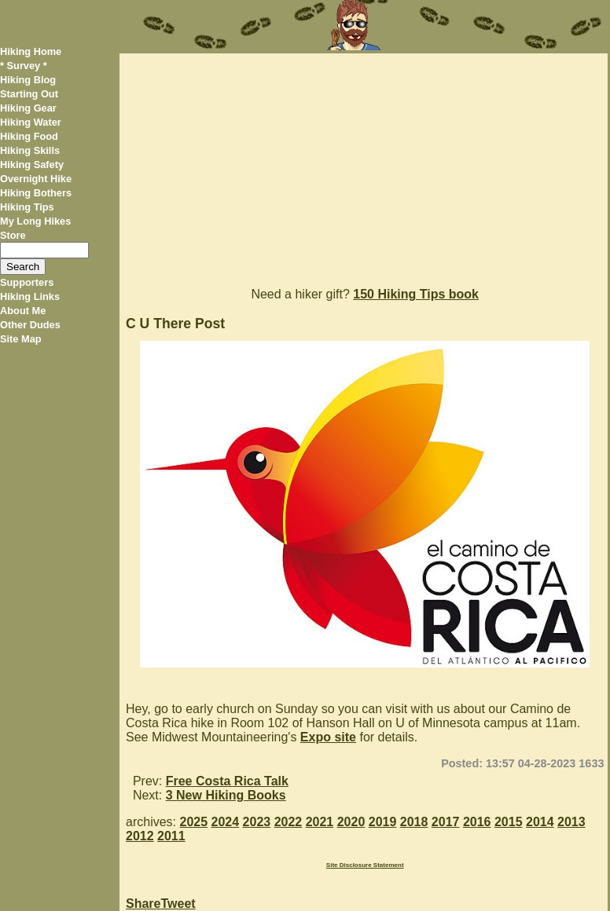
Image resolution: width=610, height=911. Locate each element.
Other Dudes (30, 325)
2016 (477, 822)
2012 (140, 836)
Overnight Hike (36, 179)
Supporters (26, 282)
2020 (351, 822)
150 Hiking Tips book (416, 294)
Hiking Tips (27, 207)
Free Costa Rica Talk (227, 781)
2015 (508, 822)
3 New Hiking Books (226, 795)
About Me (23, 310)
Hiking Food (29, 136)
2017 (446, 822)
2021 (320, 822)
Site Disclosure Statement (365, 865)
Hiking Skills (30, 150)
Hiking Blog (28, 80)
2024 (225, 822)
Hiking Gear (28, 108)
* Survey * (23, 65)
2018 (414, 822)
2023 (257, 822)
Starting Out (29, 94)
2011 (171, 836)
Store (13, 235)
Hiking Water (30, 122)
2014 (540, 822)
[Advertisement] (363, 163)
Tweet (177, 903)
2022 (288, 822)
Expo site (328, 737)
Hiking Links (30, 296)
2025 (193, 822)
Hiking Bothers (36, 193)
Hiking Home (30, 51)
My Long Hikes (35, 221)
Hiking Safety (32, 164)
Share (143, 903)
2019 (383, 822)
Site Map (21, 339)
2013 (571, 822)
